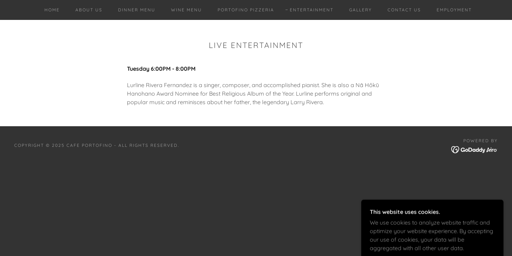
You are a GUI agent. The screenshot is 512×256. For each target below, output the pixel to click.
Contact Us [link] (404, 9)
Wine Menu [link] (186, 9)
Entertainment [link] (312, 9)
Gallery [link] (360, 9)
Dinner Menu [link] (136, 9)
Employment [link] (454, 9)
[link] (474, 149)
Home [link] (52, 9)
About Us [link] (88, 9)
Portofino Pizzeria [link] (246, 9)
